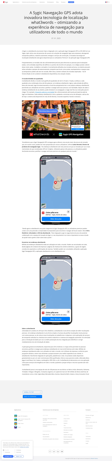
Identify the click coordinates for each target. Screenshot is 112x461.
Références (88, 417)
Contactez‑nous (89, 428)
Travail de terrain (67, 427)
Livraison (66, 421)
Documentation (46, 436)
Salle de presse (89, 425)
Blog (57, 2)
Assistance (42, 2)
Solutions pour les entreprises (29, 2)
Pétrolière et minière (68, 430)
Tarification (88, 436)
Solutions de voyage (68, 434)
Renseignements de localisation (68, 442)
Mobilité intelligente (68, 436)
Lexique (87, 441)
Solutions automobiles (47, 422)
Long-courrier (67, 418)
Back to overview (32, 396)
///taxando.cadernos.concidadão (44, 92)
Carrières (88, 419)
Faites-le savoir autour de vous (91, 423)
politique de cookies (24, 447)
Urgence (65, 423)
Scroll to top (32, 392)
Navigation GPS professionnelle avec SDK (50, 419)
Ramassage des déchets (69, 439)
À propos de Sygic (90, 415)
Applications (16, 2)
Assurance (66, 432)
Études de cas (46, 434)
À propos (63, 2)
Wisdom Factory (94, 458)
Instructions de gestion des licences (50, 439)
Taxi (65, 425)
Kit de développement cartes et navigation (50, 425)
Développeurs (50, 2)
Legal (87, 443)
